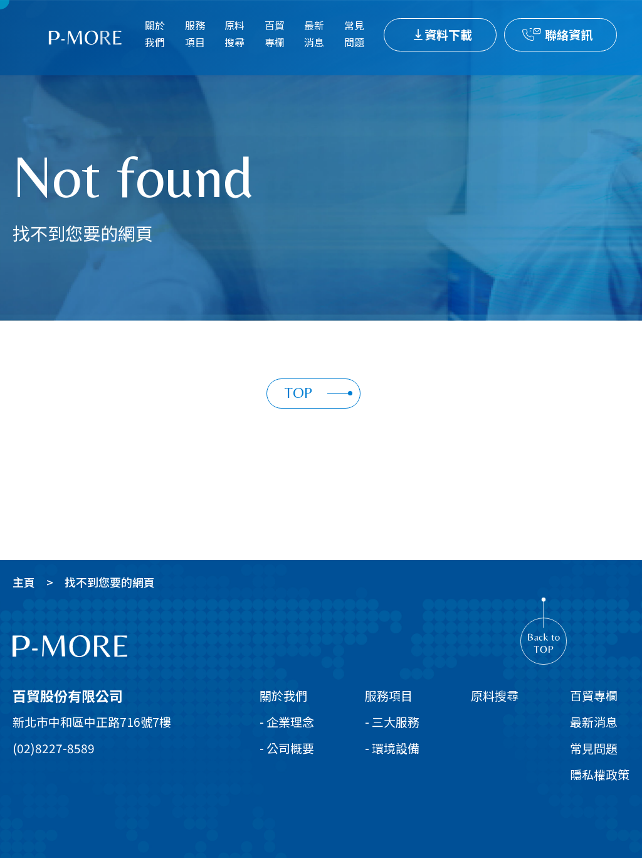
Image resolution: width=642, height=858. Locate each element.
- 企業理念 (287, 721)
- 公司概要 (287, 747)
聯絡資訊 (568, 34)
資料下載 (448, 34)
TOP (318, 392)
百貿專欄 (275, 34)
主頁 (24, 582)
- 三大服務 (392, 721)
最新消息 (314, 34)
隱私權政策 (599, 774)
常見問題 (354, 34)
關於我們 (155, 34)
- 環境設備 (392, 747)
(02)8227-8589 (54, 747)
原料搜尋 (234, 34)
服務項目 (195, 34)
